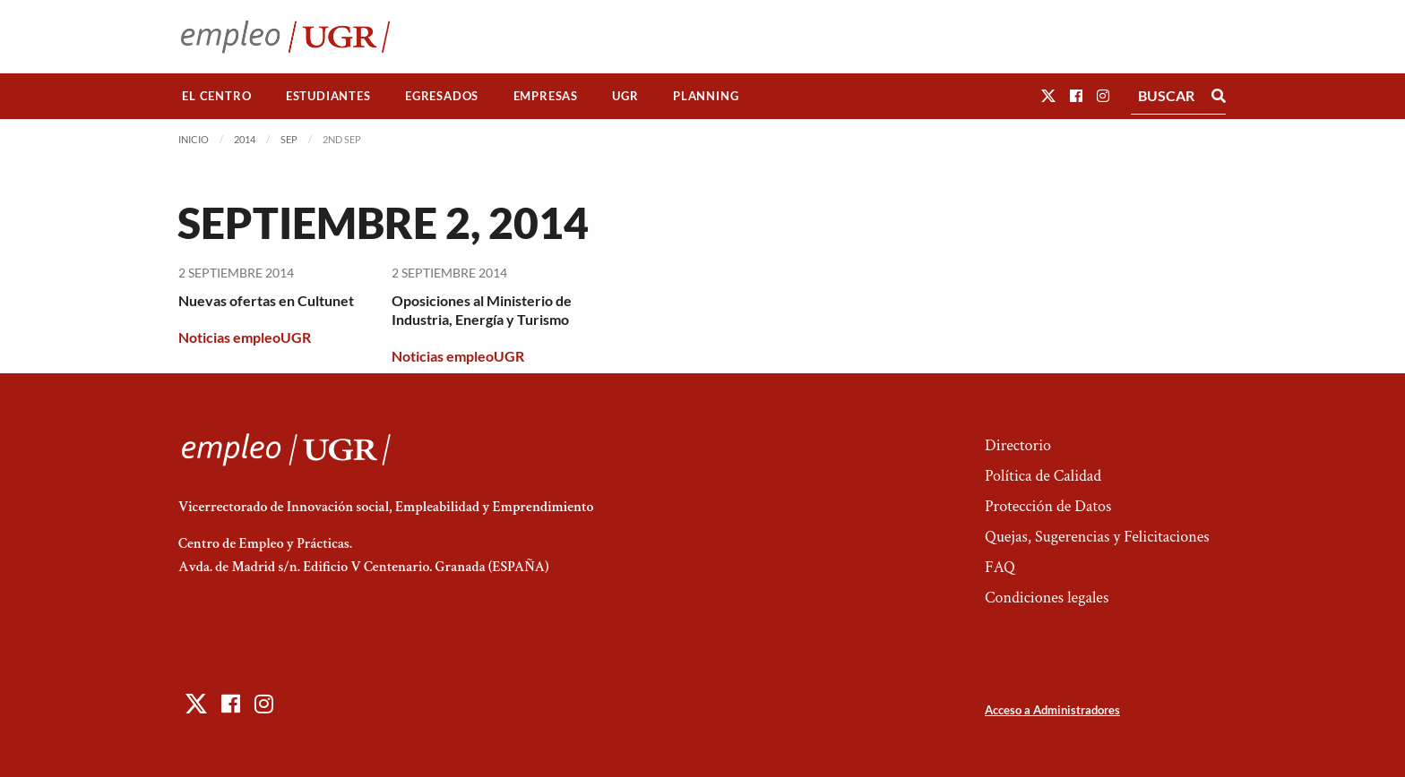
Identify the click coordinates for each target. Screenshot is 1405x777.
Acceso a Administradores (1052, 710)
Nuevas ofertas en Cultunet (266, 300)
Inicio (193, 139)
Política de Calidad (1043, 475)
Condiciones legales (1046, 597)
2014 (244, 139)
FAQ (1000, 567)
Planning (705, 96)
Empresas (545, 96)
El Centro (216, 96)
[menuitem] (217, 96)
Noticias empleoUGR (244, 337)
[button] (1048, 95)
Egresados (441, 96)
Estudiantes (328, 96)
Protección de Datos (1048, 506)
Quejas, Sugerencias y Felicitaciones (1097, 536)
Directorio (1018, 445)
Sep (288, 139)
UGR (625, 96)
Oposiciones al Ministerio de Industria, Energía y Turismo (482, 310)
